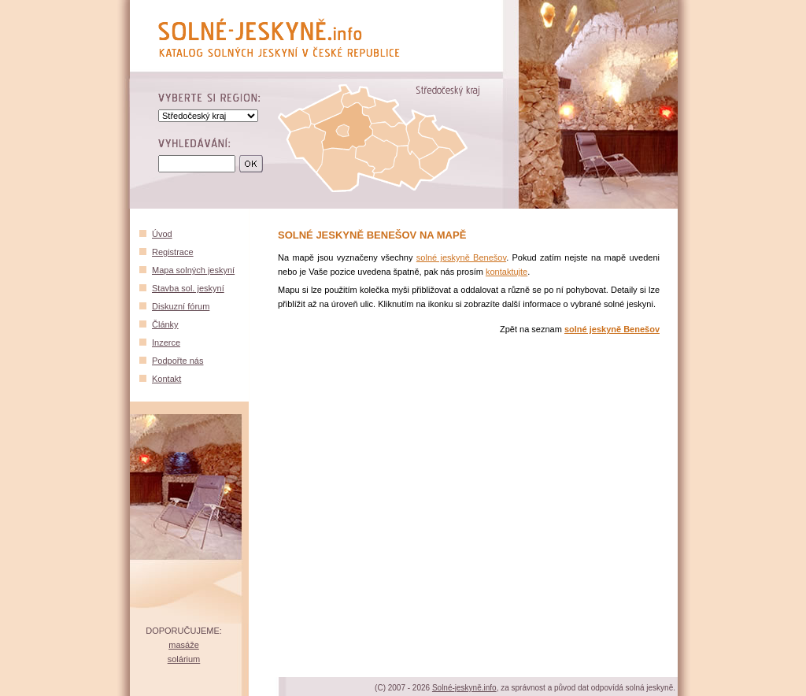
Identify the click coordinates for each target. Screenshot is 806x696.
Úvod (162, 234)
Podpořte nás (177, 360)
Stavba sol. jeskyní (188, 288)
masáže (183, 645)
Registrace (173, 252)
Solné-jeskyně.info (464, 687)
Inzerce (166, 342)
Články (165, 324)
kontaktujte (506, 271)
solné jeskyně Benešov (461, 257)
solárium (184, 659)
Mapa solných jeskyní (193, 270)
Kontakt (166, 378)
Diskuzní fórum (180, 306)
